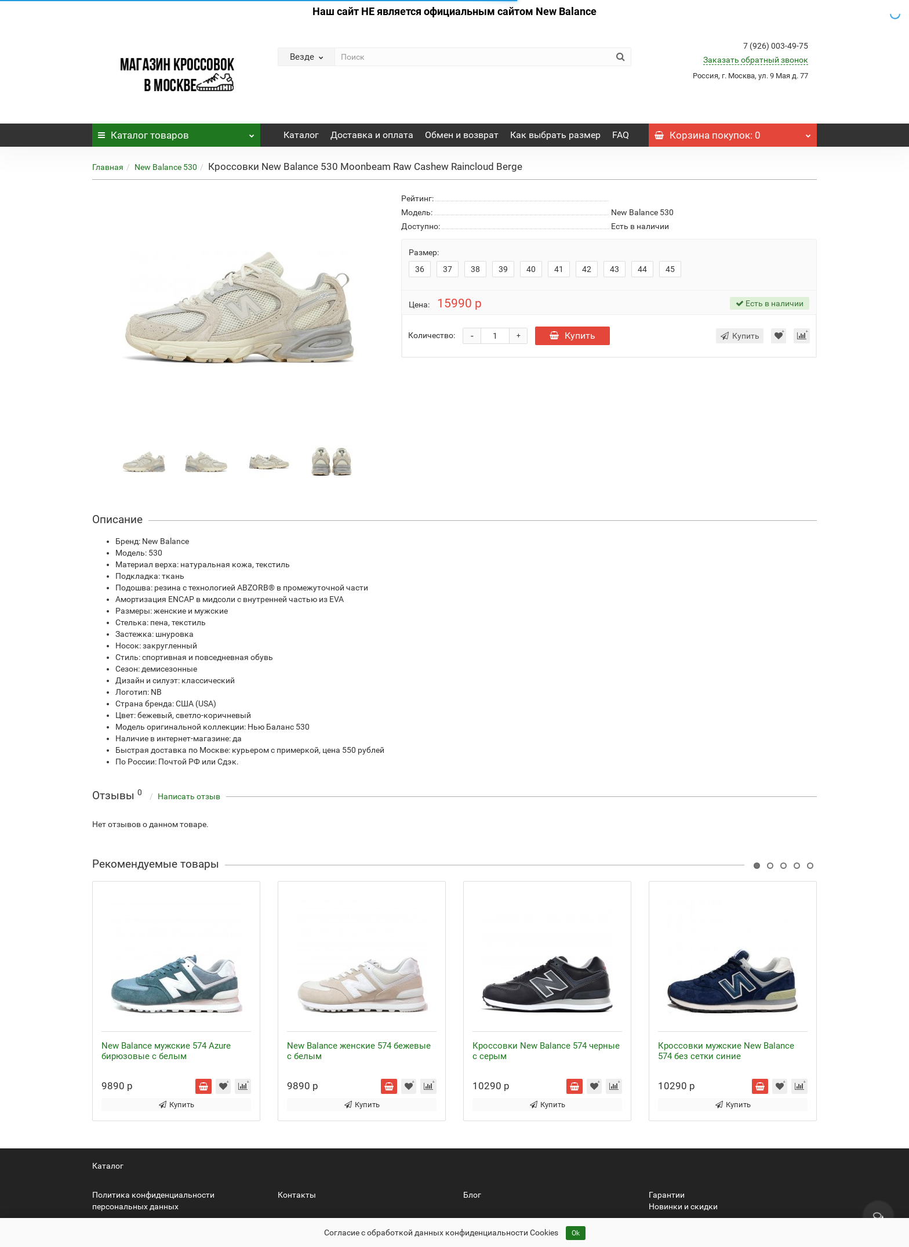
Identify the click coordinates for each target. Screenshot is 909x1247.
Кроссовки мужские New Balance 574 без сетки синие (726, 1051)
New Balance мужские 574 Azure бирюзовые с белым (166, 1051)
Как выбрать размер (555, 134)
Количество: (431, 335)
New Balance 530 (165, 167)
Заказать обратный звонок (755, 59)
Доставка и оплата (371, 134)
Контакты (297, 1194)
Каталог (176, 132)
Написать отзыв (189, 796)
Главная (107, 167)
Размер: (424, 252)
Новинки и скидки (683, 1206)
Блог (472, 1194)
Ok (576, 1233)
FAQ (620, 134)
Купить (572, 335)
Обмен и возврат (462, 134)
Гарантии (667, 1194)
